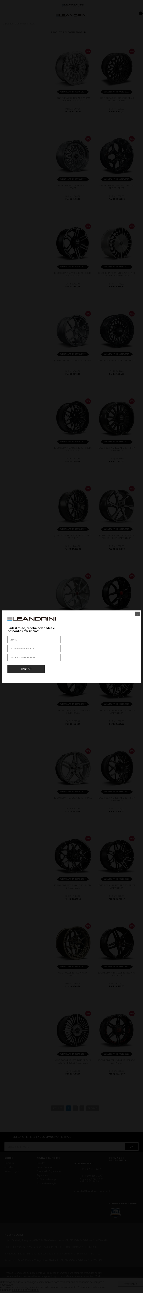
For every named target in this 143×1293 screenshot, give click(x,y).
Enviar (26, 669)
